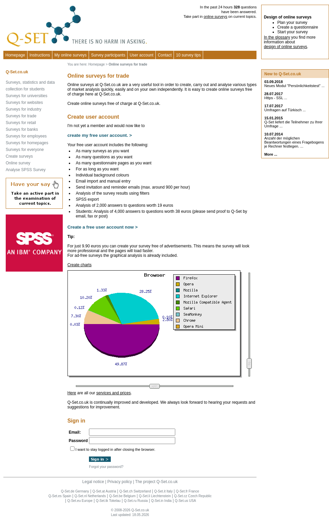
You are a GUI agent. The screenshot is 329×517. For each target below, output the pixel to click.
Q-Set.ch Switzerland (135, 491)
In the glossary (277, 37)
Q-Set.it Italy (163, 491)
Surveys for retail (21, 122)
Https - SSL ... (275, 98)
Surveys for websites (24, 102)
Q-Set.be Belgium (122, 496)
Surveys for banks (22, 129)
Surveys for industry (23, 109)
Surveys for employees (26, 136)
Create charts (79, 265)
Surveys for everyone (25, 149)
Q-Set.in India (161, 501)
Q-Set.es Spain (59, 496)
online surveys (215, 16)
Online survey (18, 163)
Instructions (40, 55)
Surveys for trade (21, 116)
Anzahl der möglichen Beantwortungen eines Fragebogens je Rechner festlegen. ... (294, 142)
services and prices (113, 393)
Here (71, 393)
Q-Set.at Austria (104, 491)
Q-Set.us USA (185, 501)
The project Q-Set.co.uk (156, 481)
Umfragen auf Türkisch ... (285, 110)
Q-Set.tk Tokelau (108, 501)
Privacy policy (119, 481)
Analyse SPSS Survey (26, 169)
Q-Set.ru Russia (136, 501)
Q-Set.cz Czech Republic (193, 496)
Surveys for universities (26, 95)
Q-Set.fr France (187, 491)
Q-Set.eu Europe (80, 501)
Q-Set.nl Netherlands (90, 496)
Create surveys (19, 156)
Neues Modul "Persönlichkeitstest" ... (294, 86)
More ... (270, 154)
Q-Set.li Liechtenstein (155, 496)
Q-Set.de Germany (75, 491)
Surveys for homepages (27, 143)
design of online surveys (285, 46)
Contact (165, 55)
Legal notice (93, 481)
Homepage (15, 55)
